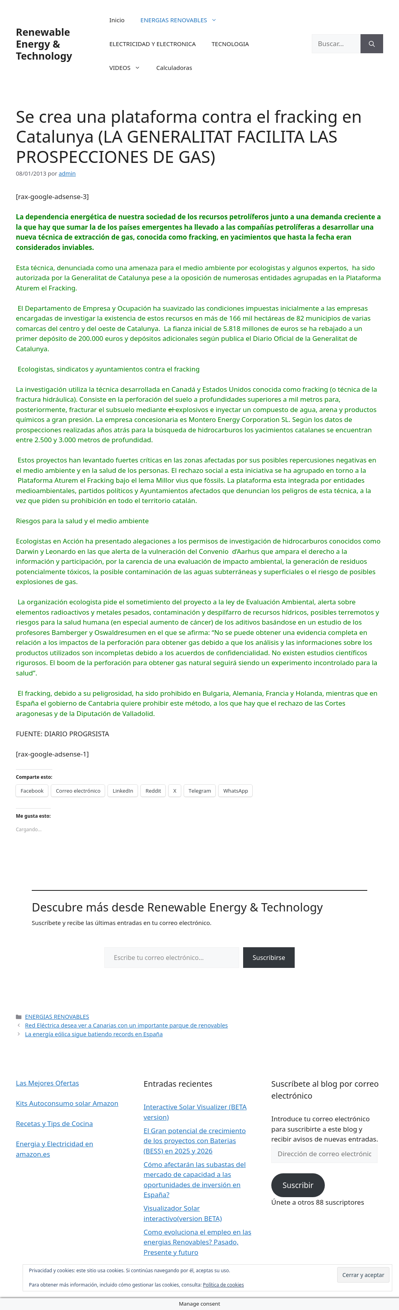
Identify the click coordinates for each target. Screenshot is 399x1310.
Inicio (117, 20)
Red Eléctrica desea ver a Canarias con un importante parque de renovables (126, 1025)
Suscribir (297, 1185)
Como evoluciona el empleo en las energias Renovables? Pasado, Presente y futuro (197, 1242)
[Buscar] (372, 43)
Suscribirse (269, 957)
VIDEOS (128, 67)
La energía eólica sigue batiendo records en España (94, 1034)
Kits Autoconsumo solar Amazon (67, 1103)
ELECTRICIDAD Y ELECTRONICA (152, 44)
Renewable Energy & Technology (44, 43)
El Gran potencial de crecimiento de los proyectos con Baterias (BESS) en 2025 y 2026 (195, 1140)
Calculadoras (174, 68)
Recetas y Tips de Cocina (54, 1123)
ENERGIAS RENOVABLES (182, 20)
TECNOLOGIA (230, 44)
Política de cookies (223, 1284)
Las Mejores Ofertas (47, 1082)
